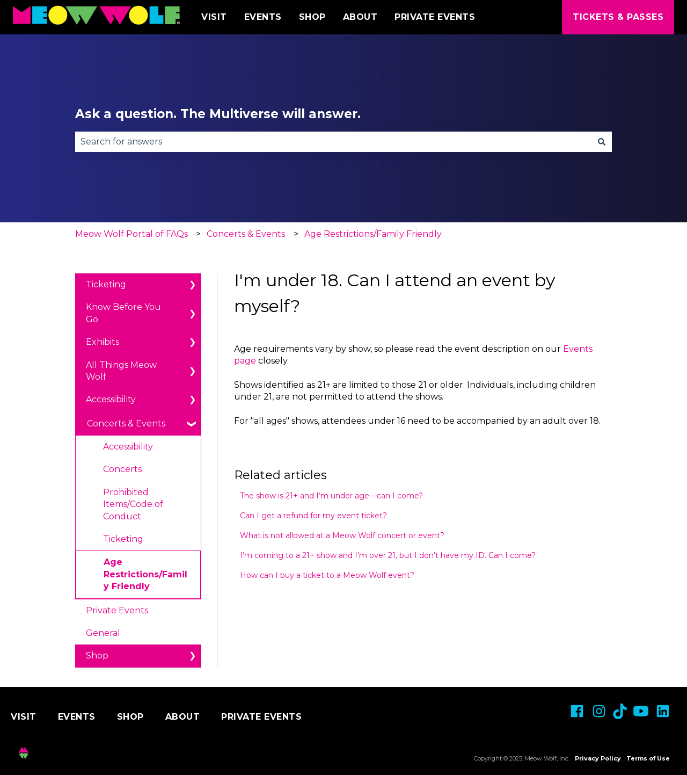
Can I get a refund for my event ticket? (313, 515)
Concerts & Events (246, 234)
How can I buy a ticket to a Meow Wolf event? (327, 575)
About (360, 17)
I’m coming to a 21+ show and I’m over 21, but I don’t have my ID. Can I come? (388, 555)
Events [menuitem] (77, 717)
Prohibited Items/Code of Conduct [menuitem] (133, 504)
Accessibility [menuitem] (111, 399)
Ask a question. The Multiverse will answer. (218, 113)
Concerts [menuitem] (122, 469)
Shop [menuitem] (97, 655)
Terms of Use (648, 758)
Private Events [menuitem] (117, 610)
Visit (214, 17)
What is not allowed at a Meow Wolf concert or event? (342, 535)
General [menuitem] (103, 633)
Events (263, 17)
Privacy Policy (598, 758)
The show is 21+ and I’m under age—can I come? (331, 496)
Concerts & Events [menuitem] (126, 423)
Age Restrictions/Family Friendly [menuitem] (145, 574)
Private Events (434, 17)
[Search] (601, 142)
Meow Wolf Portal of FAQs (131, 234)
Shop (312, 17)
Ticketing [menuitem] (106, 284)
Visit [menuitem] (23, 717)
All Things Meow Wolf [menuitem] (121, 371)
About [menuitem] (182, 717)
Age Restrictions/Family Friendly (373, 234)
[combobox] (333, 142)
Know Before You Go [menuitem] (123, 313)
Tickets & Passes (618, 17)
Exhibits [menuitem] (102, 342)
